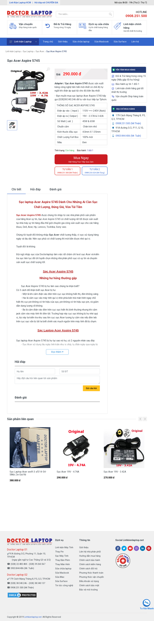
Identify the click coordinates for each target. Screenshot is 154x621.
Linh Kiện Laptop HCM (20, 3)
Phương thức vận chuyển (91, 577)
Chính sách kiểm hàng (90, 564)
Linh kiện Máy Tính (64, 547)
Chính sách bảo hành (89, 560)
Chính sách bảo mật (89, 585)
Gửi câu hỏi (91, 388)
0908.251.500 (136, 16)
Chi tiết (16, 189)
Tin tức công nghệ (64, 585)
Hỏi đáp (35, 189)
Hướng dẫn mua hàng (89, 556)
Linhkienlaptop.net (33, 617)
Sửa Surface (61, 581)
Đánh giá (56, 189)
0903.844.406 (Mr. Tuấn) (128, 135)
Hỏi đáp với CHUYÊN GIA (46, 3)
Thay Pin (59, 551)
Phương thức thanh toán (91, 572)
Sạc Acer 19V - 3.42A (115, 471)
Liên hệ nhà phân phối (90, 551)
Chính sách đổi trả (88, 568)
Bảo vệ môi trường (88, 589)
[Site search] (81, 14)
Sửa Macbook (62, 572)
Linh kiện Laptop (23, 41)
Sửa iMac (59, 577)
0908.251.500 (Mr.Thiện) (128, 123)
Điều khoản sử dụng (89, 581)
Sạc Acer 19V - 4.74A (68, 471)
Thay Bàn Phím (62, 560)
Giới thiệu (83, 547)
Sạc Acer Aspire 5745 (56, 51)
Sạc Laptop (28, 51)
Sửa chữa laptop (63, 568)
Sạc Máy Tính (61, 556)
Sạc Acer (40, 51)
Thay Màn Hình (62, 564)
